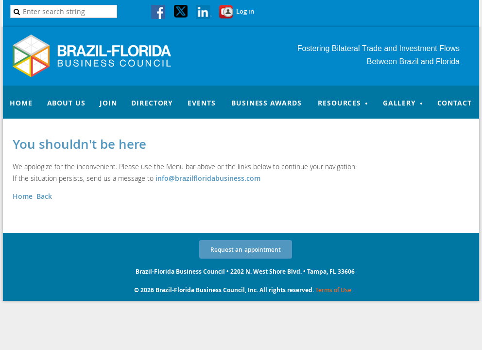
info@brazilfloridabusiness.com (207, 178)
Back (44, 196)
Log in (245, 11)
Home (23, 196)
